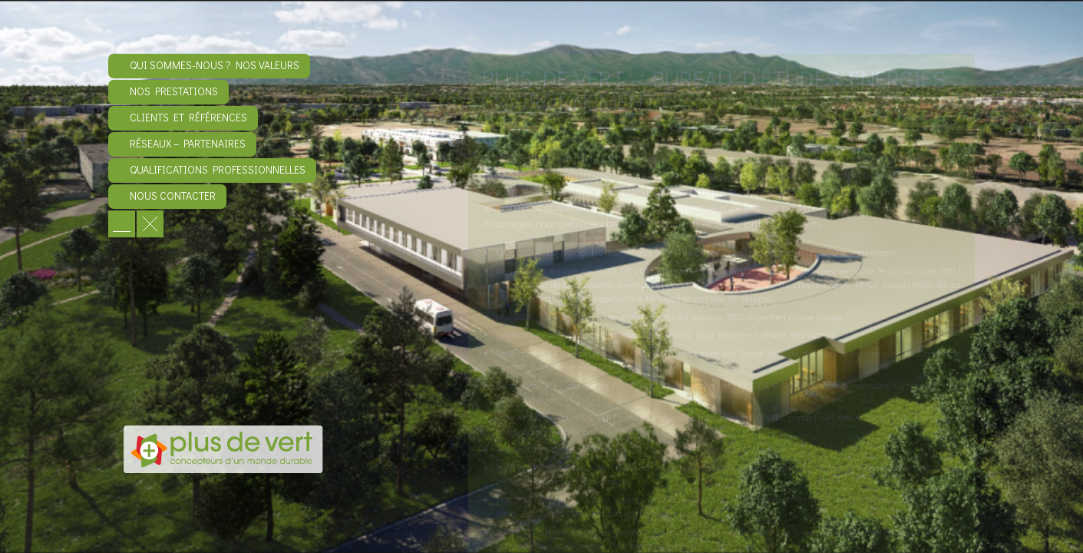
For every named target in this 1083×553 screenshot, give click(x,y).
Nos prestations (174, 91)
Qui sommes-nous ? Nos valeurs (214, 65)
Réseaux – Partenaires (188, 143)
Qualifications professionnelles (217, 169)
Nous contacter (173, 195)
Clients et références (188, 117)
